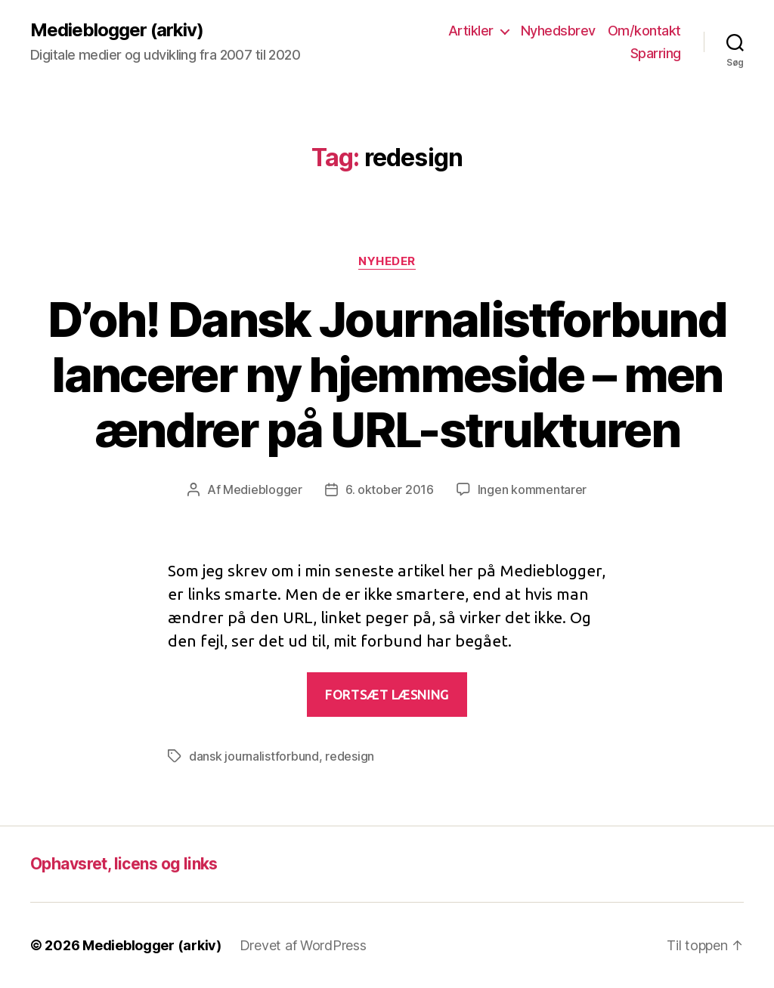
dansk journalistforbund (254, 756)
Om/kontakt (644, 31)
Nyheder (387, 261)
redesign (349, 756)
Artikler (471, 31)
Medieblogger (262, 489)
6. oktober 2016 (389, 489)
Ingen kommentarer (532, 489)
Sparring (655, 53)
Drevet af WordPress (303, 945)
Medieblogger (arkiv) (116, 30)
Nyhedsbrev (558, 31)
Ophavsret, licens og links (124, 863)
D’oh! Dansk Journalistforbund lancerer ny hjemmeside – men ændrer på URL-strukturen (387, 374)
